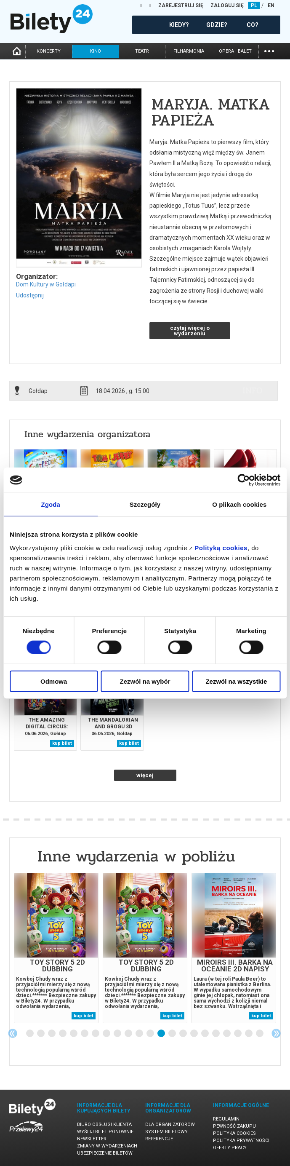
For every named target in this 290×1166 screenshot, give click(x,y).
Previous (12, 1033)
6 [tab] (85, 1034)
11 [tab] (140, 1034)
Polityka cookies (234, 1133)
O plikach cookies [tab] (239, 504)
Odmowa (53, 681)
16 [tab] (194, 1034)
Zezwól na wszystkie (236, 681)
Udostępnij (30, 295)
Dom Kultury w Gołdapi (46, 284)
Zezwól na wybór (145, 681)
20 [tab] (238, 1034)
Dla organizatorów (170, 1124)
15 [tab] (183, 1034)
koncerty (49, 51)
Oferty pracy (230, 1147)
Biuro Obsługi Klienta (104, 1124)
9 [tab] (118, 1034)
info (252, 390)
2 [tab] (41, 1034)
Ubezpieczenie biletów (105, 1153)
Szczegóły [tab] (145, 504)
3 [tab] (52, 1034)
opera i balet (235, 51)
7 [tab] (96, 1034)
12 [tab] (150, 1034)
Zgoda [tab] (50, 504)
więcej (145, 775)
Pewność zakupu (234, 1126)
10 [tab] (129, 1034)
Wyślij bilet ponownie (105, 1131)
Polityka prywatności (241, 1140)
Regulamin (226, 1119)
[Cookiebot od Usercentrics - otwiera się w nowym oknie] (243, 480)
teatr (142, 51)
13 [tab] (161, 1034)
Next (276, 1033)
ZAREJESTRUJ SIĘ (180, 5)
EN (271, 5)
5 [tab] (74, 1034)
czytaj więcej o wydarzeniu (190, 331)
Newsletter (91, 1139)
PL (254, 5)
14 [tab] (172, 1034)
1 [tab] (30, 1034)
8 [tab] (107, 1034)
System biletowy (166, 1131)
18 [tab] (216, 1034)
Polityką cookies (220, 547)
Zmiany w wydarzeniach (107, 1146)
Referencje (159, 1139)
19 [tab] (227, 1034)
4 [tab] (63, 1034)
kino (95, 51)
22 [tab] (260, 1034)
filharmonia (188, 51)
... (269, 50)
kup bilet (62, 743)
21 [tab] (249, 1034)
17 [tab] (205, 1034)
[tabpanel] (56, 948)
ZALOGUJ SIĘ (227, 5)
